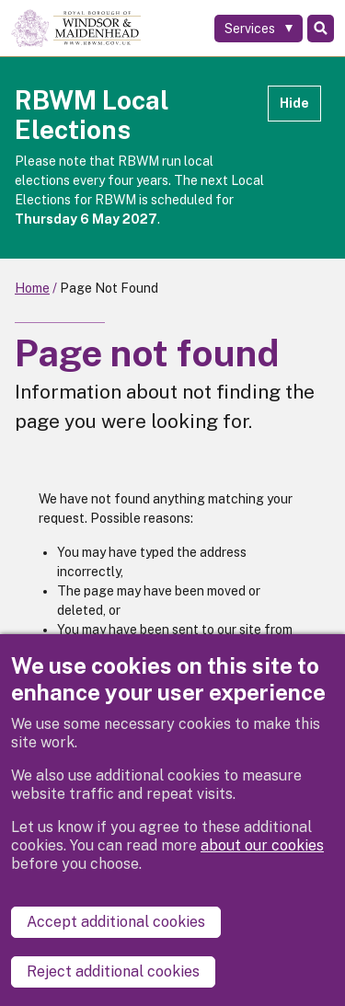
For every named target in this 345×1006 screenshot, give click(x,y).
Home (32, 288)
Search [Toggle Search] (320, 28)
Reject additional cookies (113, 971)
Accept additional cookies (116, 922)
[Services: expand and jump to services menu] (258, 28)
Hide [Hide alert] (294, 103)
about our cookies (262, 845)
